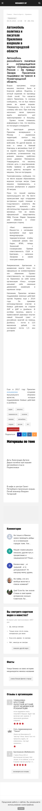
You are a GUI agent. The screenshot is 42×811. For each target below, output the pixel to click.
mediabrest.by (21, 3)
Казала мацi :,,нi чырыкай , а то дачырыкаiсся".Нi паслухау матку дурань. (23, 568)
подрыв (11, 424)
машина (11, 419)
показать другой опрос (20, 648)
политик (24, 414)
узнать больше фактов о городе (21, 679)
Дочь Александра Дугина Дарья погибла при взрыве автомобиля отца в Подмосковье (19, 464)
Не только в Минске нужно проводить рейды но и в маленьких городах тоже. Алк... (24, 539)
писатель (20, 409)
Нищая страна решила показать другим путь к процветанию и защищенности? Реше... (24, 554)
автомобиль (21, 419)
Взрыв (10, 409)
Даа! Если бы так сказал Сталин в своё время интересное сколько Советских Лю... (24, 594)
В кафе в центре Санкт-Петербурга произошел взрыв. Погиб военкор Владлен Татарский (21, 490)
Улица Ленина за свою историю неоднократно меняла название (20, 669)
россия (20, 424)
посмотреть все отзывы (21, 771)
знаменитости (13, 414)
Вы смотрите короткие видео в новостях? (20, 613)
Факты (10, 662)
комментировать (14, 429)
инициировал (17, 392)
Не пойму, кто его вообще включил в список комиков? (22, 581)
